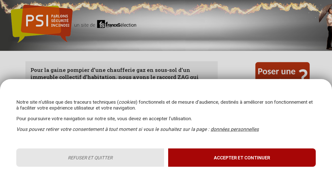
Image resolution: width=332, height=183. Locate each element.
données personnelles (235, 129)
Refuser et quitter (90, 157)
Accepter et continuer (242, 157)
